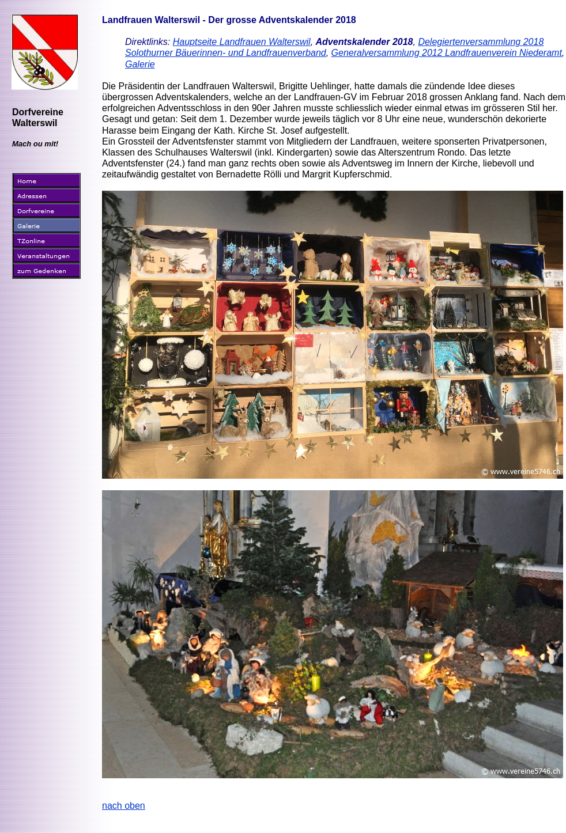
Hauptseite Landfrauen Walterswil (242, 42)
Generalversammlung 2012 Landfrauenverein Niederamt (446, 53)
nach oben (123, 806)
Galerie (140, 64)
